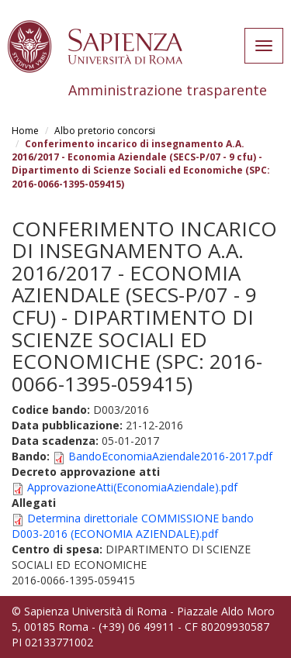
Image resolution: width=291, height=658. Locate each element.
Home (25, 130)
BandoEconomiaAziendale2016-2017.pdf (170, 456)
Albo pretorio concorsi (104, 130)
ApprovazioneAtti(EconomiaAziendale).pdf (132, 487)
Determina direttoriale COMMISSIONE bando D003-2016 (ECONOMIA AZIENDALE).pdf (133, 526)
